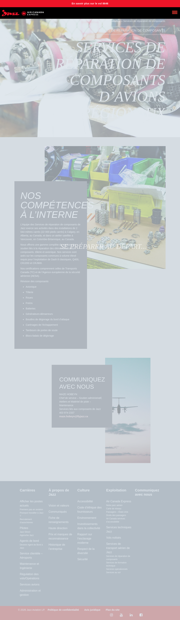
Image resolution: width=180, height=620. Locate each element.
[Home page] (23, 13)
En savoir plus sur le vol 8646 (90, 3)
